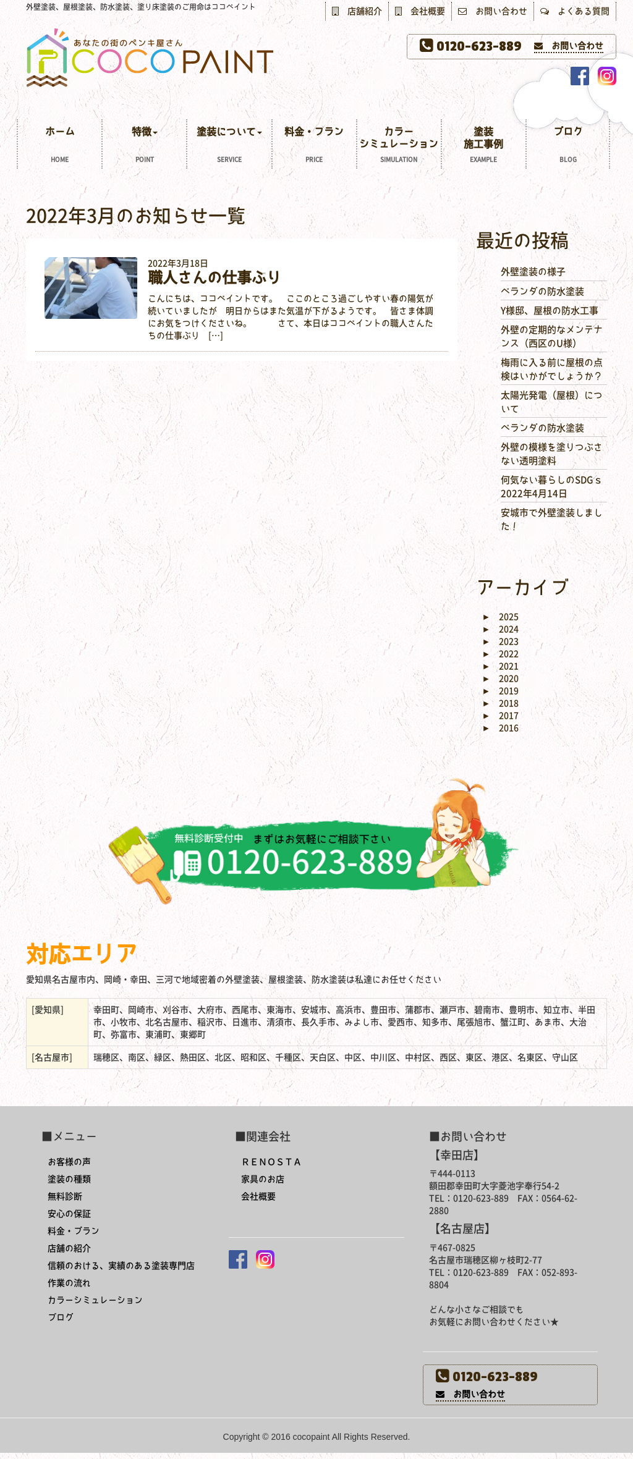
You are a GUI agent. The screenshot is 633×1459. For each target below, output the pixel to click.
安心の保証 (69, 1213)
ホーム (59, 146)
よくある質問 (575, 11)
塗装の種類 (69, 1179)
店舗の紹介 (69, 1248)
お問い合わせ (492, 11)
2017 (500, 715)
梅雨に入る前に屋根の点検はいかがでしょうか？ (552, 369)
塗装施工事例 (483, 146)
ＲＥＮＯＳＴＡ (271, 1161)
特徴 (144, 146)
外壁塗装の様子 (533, 271)
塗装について (229, 146)
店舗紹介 (357, 11)
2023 (500, 641)
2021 (500, 666)
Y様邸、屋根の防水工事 (549, 310)
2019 (500, 691)
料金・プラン (314, 146)
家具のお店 (262, 1179)
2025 (500, 616)
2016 (500, 728)
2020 (500, 678)
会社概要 (420, 11)
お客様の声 (69, 1161)
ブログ (568, 146)
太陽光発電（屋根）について (552, 402)
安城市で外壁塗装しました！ (552, 519)
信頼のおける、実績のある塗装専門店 (121, 1265)
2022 (500, 653)
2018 (500, 703)
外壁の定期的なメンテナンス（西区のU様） (552, 336)
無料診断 (65, 1196)
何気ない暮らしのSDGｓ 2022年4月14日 (552, 486)
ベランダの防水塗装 (542, 291)
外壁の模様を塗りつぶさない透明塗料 (552, 453)
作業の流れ (69, 1283)
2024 (500, 629)
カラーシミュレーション (399, 146)
